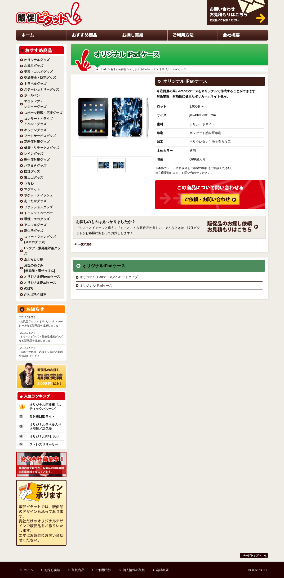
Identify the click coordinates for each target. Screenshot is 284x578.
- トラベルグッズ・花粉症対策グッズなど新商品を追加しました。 (41, 336)
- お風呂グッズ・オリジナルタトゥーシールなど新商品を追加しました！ (41, 321)
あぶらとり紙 (33, 259)
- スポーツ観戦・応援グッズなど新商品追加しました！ (41, 351)
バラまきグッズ (35, 165)
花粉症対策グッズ (37, 142)
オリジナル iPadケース (96, 285)
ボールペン (32, 95)
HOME (104, 69)
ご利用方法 (173, 46)
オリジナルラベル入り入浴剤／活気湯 (45, 426)
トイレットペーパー (38, 213)
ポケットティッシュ (38, 195)
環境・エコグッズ (37, 219)
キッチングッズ (35, 130)
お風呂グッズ (33, 66)
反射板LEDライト (42, 417)
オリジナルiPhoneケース (42, 276)
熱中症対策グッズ (37, 160)
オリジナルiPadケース (143, 69)
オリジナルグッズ (37, 60)
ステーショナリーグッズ (41, 89)
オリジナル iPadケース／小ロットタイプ (109, 277)
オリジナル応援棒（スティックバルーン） (45, 407)
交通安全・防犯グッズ (40, 77)
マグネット (32, 189)
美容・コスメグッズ (38, 72)
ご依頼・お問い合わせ (220, 239)
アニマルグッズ (35, 225)
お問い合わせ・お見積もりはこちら (228, 32)
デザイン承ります (33, 551)
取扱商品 (78, 570)
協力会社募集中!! (28, 481)
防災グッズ (32, 171)
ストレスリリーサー (43, 444)
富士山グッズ (33, 177)
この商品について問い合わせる (202, 209)
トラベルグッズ (35, 84)
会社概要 (223, 46)
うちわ (29, 183)
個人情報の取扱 (134, 570)
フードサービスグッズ (40, 136)
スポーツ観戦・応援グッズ (43, 113)
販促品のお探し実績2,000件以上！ (40, 392)
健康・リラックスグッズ (41, 148)
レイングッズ (33, 153)
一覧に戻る (79, 251)
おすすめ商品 (118, 69)
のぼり (29, 288)
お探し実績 (123, 46)
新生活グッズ (33, 231)
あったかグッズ (35, 201)
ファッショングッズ (38, 207)
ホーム (20, 46)
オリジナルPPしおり (44, 436)
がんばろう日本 (35, 294)
